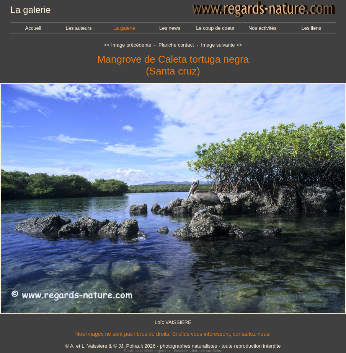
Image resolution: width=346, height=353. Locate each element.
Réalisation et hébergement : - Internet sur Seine (173, 351)
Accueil (33, 28)
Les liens (311, 28)
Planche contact (176, 45)
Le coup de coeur (215, 28)
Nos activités (262, 28)
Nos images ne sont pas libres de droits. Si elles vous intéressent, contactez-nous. (173, 334)
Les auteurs (79, 28)
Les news (169, 28)
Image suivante (218, 45)
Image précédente (131, 45)
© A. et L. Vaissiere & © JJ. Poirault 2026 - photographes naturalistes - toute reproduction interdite (173, 346)
